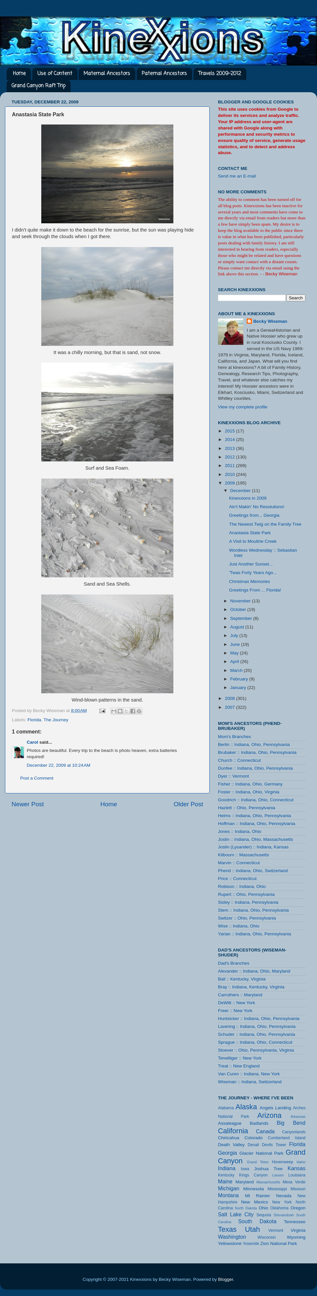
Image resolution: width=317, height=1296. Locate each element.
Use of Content (54, 73)
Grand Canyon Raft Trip (38, 86)
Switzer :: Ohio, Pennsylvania (247, 918)
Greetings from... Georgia (254, 515)
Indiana (226, 1168)
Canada (265, 1131)
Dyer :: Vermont (233, 776)
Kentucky (226, 1175)
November (241, 600)
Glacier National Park (261, 1153)
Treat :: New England (239, 1065)
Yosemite (251, 1243)
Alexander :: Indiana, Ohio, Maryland (254, 971)
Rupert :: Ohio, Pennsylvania (246, 894)
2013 (230, 448)
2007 (230, 707)
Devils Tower (274, 1145)
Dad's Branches (233, 963)
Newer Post (28, 804)
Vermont (275, 1230)
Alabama (226, 1108)
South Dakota (257, 1221)
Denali (253, 1145)
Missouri (298, 1189)
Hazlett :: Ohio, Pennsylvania (246, 807)
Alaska (246, 1107)
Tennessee (294, 1221)
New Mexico (254, 1201)
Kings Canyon (253, 1175)
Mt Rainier (257, 1195)
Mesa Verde (294, 1182)
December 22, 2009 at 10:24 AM (58, 765)
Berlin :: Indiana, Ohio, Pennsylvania (254, 744)
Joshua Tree (268, 1168)
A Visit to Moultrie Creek (253, 541)
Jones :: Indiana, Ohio (239, 831)
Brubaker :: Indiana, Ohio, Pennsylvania (257, 752)
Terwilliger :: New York (240, 1058)
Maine (225, 1181)
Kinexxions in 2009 (247, 498)
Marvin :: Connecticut (239, 862)
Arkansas (298, 1116)
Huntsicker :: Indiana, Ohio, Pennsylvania (258, 1018)
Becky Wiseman (270, 321)
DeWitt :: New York (236, 1002)
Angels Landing (275, 1107)
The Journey (56, 719)
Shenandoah (284, 1215)
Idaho (301, 1162)
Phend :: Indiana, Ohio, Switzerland (253, 870)
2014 (230, 439)
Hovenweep (282, 1162)
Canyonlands (293, 1132)
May (235, 652)
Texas (227, 1229)
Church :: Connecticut (239, 760)
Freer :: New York (235, 1010)
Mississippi (277, 1189)
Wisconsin (267, 1237)
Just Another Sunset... (251, 564)
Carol (32, 742)
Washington (232, 1237)
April (235, 661)
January (238, 687)
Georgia (227, 1153)
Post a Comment (36, 778)
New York (282, 1202)
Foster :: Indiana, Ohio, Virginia (248, 791)
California (233, 1131)
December (241, 490)
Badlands (259, 1123)
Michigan (228, 1188)
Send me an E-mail (237, 176)
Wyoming (296, 1237)
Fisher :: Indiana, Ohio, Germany (250, 784)
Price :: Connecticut (237, 878)
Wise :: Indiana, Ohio (238, 926)
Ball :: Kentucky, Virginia (241, 979)
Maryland (244, 1181)
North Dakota (246, 1208)
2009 (230, 483)
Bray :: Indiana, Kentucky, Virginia (251, 986)
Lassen (278, 1175)
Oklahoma (279, 1208)
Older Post (188, 804)
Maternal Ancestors (107, 73)
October (238, 609)
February (239, 678)
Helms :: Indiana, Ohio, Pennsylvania (254, 815)
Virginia (298, 1230)
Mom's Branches (234, 736)
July (234, 635)
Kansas (296, 1168)
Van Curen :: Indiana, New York (249, 1073)
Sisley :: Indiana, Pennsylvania (248, 902)
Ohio (263, 1207)
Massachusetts (268, 1182)
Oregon (298, 1207)
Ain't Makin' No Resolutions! (256, 506)
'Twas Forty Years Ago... (253, 572)
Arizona (269, 1115)
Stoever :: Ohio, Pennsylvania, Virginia (256, 1050)
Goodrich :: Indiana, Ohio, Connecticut (256, 799)
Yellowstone (230, 1243)
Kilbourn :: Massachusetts (243, 854)
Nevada (284, 1195)
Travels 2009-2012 (219, 73)
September (241, 618)
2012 (230, 457)
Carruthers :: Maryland (240, 994)
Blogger (225, 1279)
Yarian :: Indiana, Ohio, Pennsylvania (254, 933)
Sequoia (264, 1215)
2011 (230, 465)
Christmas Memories (249, 581)
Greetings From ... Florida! (255, 590)
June (235, 644)
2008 (230, 698)
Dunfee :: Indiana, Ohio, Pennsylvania (255, 768)
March (237, 670)
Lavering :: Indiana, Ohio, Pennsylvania (257, 1026)
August (237, 626)
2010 (230, 474)
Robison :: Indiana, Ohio (242, 886)
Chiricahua (228, 1137)
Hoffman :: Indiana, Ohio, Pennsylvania (256, 823)
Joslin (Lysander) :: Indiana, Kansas (253, 846)
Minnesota (253, 1188)
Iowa (245, 1169)
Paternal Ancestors (164, 73)
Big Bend (291, 1123)
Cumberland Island (286, 1138)
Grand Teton (257, 1162)
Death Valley (231, 1144)
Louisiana (296, 1175)
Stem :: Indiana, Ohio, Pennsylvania (253, 910)
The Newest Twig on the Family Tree (265, 524)
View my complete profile (242, 406)
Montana (228, 1195)
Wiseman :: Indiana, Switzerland (250, 1081)
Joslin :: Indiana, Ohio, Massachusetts (255, 839)
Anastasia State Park (250, 532)
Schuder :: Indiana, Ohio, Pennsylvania (256, 1034)
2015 (230, 430)
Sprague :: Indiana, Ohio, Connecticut (255, 1042)
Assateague (229, 1123)
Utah (252, 1229)
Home (19, 73)
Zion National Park (278, 1243)
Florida (34, 719)
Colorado (253, 1137)
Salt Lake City (236, 1214)
